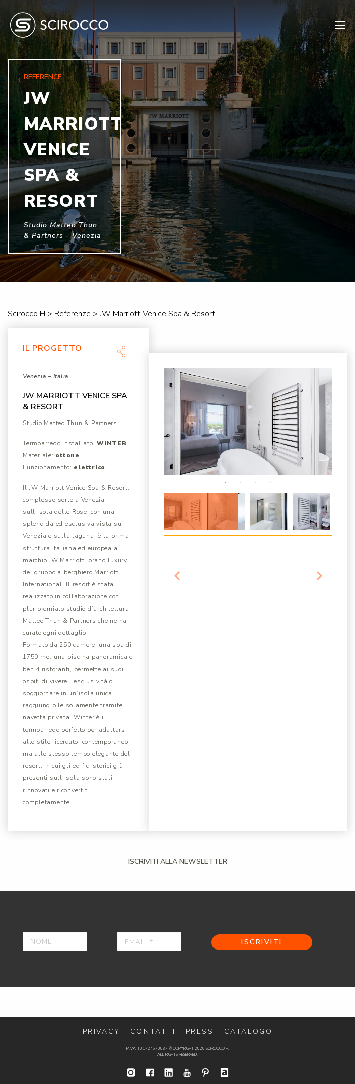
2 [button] (241, 482)
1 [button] (226, 482)
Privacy (101, 1031)
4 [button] (271, 482)
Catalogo (248, 1031)
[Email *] (149, 941)
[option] (177, 141)
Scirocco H (59, 25)
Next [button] (319, 575)
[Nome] (55, 941)
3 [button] (256, 482)
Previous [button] (176, 575)
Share (121, 351)
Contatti (153, 1031)
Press (200, 1031)
